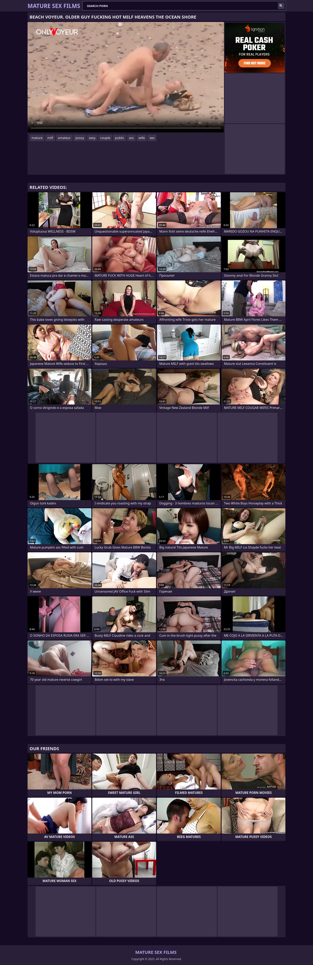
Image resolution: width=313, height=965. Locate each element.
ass (131, 138)
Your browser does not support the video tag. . (126, 77)
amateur (64, 138)
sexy (92, 138)
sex (152, 138)
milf (50, 138)
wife (142, 138)
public (119, 138)
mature (37, 138)
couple (105, 138)
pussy (79, 138)
